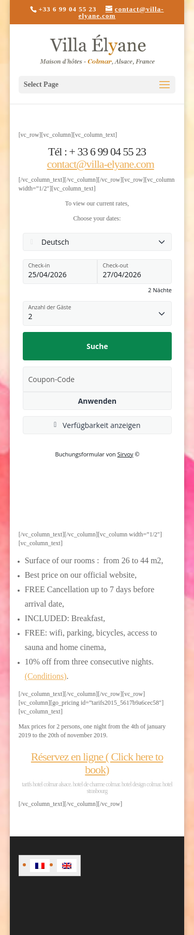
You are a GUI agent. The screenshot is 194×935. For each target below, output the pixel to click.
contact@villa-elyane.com (100, 163)
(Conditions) (46, 676)
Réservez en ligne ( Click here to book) (97, 762)
